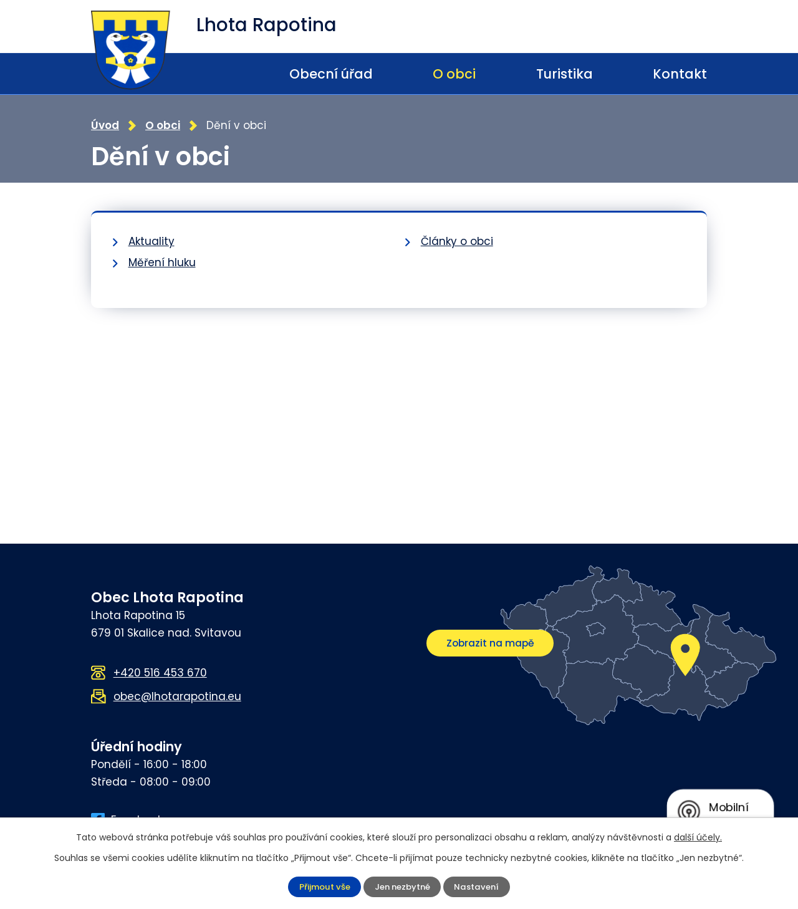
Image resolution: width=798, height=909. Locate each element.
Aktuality (151, 240)
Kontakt (680, 74)
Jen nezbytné (402, 886)
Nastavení (479, 886)
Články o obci (457, 240)
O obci (454, 74)
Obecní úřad (331, 74)
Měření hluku (162, 261)
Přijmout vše (322, 886)
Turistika (564, 74)
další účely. (698, 837)
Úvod (222, 74)
